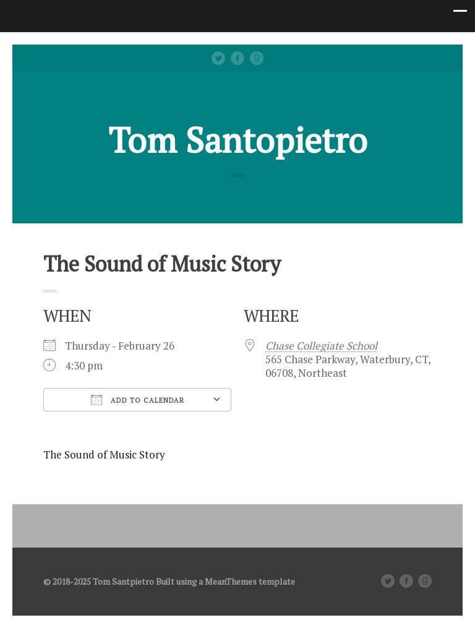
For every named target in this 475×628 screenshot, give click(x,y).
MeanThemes (231, 581)
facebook (237, 58)
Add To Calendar (137, 399)
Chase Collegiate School (321, 345)
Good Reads (256, 58)
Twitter (218, 58)
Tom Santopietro (237, 140)
